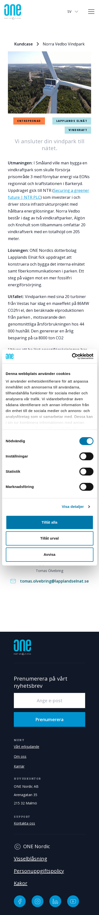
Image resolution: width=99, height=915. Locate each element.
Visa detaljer (73, 506)
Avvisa (50, 554)
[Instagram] (37, 901)
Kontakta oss (24, 823)
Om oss (20, 756)
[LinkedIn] (55, 901)
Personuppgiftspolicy (39, 871)
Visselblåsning (30, 858)
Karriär (19, 766)
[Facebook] (20, 901)
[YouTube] (73, 901)
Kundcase (23, 44)
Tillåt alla (50, 522)
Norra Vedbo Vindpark (64, 44)
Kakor (20, 883)
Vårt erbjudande (26, 746)
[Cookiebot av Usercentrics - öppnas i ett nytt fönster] (71, 356)
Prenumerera (49, 719)
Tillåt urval (49, 538)
